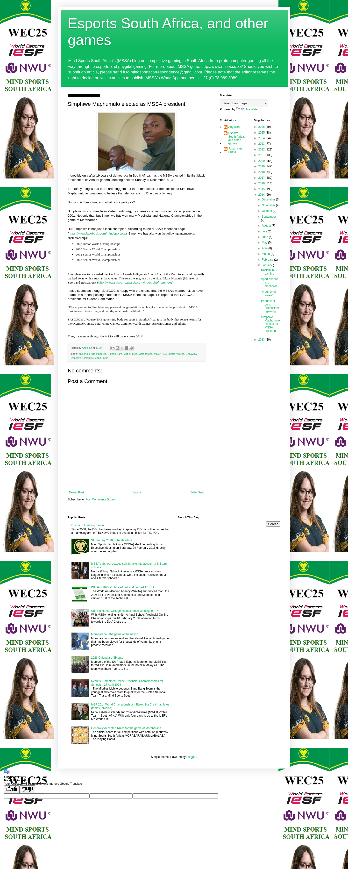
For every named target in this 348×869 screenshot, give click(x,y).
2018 (262, 172)
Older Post (197, 492)
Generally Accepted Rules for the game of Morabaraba (126, 728)
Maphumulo (130, 353)
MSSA (158, 353)
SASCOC (191, 353)
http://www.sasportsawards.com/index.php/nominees (135, 282)
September (269, 216)
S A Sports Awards (173, 353)
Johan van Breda (235, 150)
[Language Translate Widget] (244, 103)
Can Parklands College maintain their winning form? (124, 611)
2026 (262, 126)
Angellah (234, 126)
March (266, 254)
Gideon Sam (114, 353)
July (265, 231)
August (267, 225)
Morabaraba (146, 353)
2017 (262, 177)
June (265, 237)
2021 (262, 155)
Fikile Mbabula (97, 353)
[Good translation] (12, 789)
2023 (262, 143)
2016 (262, 183)
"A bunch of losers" (268, 293)
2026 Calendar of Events (107, 657)
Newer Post (76, 492)
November (269, 205)
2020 (262, 161)
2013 (262, 339)
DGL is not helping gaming (88, 525)
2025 (262, 132)
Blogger (191, 757)
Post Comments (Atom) (100, 499)
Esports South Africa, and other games (236, 138)
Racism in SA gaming (269, 271)
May (265, 242)
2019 (262, 166)
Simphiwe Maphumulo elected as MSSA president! (270, 324)
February (268, 259)
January (267, 265)
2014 (262, 194)
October (267, 211)
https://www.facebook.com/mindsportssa (97, 233)
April (265, 248)
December (269, 199)
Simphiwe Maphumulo (95, 357)
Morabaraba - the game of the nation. (115, 634)
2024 (262, 138)
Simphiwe (75, 357)
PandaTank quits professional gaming (270, 306)
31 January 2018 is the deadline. (112, 540)
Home (137, 492)
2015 (262, 189)
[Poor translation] (27, 789)
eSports (83, 353)
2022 (262, 149)
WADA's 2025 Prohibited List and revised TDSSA (122, 587)
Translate (247, 109)
